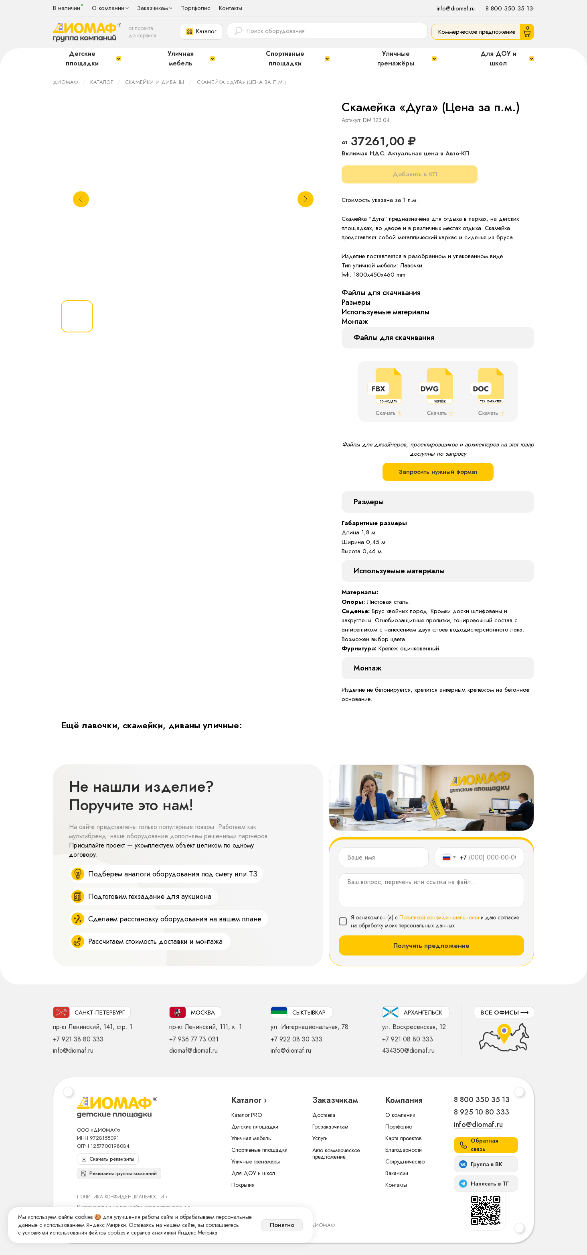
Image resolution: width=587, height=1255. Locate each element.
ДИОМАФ (65, 82)
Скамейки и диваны (154, 82)
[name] (384, 857)
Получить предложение (431, 945)
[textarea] (431, 890)
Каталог (101, 82)
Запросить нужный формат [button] (438, 471)
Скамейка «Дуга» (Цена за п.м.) (241, 82)
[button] (201, 32)
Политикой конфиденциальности (439, 917)
